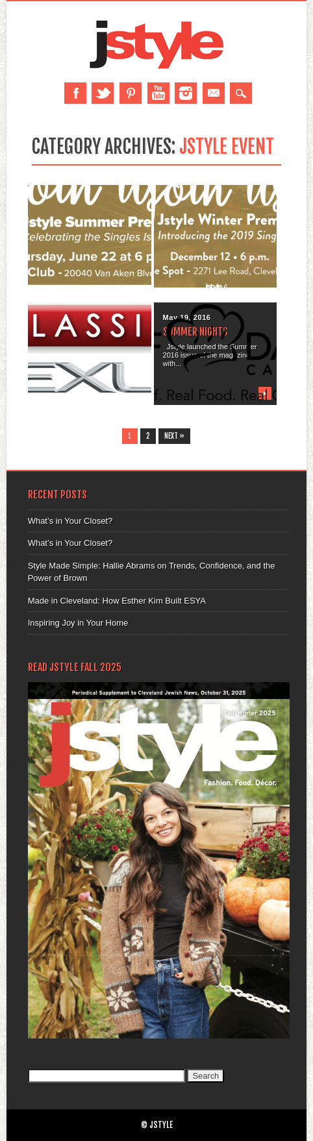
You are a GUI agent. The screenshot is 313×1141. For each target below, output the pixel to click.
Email (214, 93)
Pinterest (130, 93)
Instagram (186, 93)
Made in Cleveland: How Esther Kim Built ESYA (117, 601)
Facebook (75, 93)
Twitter (103, 93)
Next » (174, 436)
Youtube (158, 93)
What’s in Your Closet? (70, 521)
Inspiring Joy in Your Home (78, 623)
